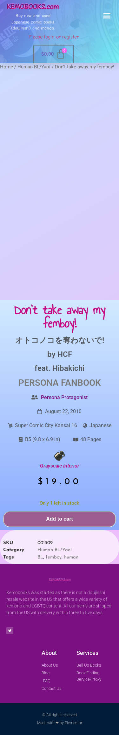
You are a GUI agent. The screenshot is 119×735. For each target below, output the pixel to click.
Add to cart (59, 519)
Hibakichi (68, 368)
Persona (38, 383)
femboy (54, 557)
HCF (64, 354)
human (71, 557)
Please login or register (54, 37)
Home (6, 67)
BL (40, 557)
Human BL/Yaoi (33, 67)
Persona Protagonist (64, 397)
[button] (107, 16)
